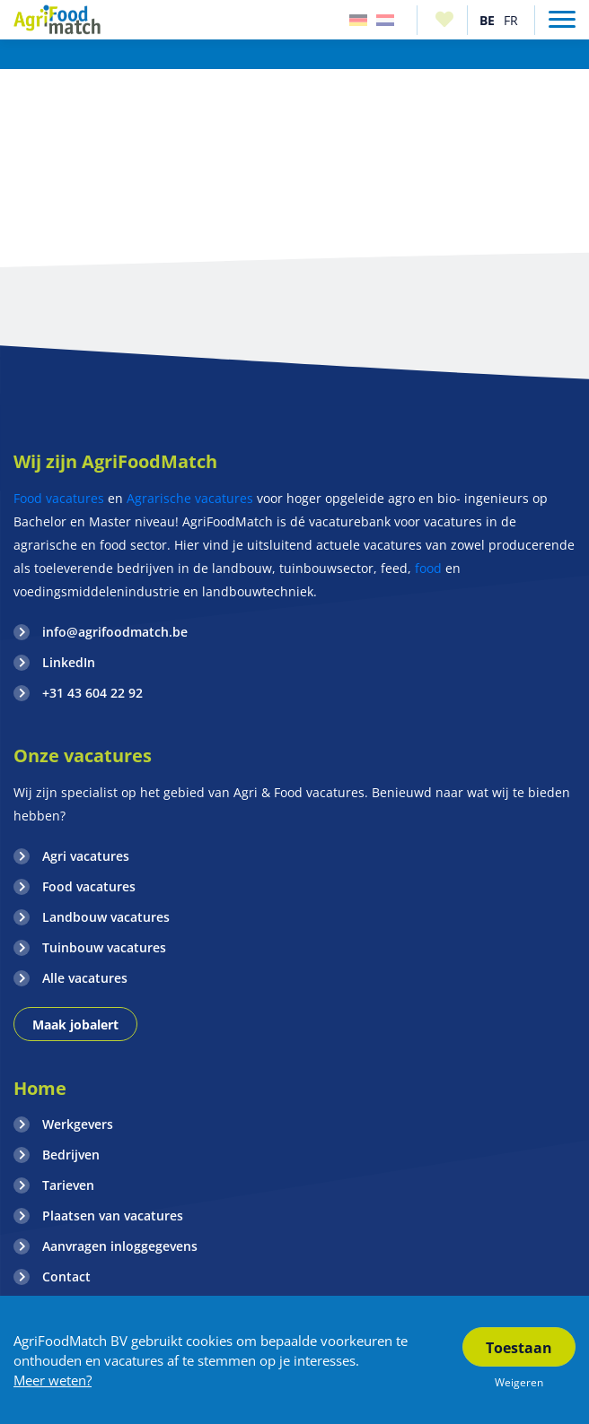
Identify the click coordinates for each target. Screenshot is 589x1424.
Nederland (385, 20)
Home (39, 1088)
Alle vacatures (84, 977)
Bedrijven (71, 1154)
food (428, 568)
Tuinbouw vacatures (104, 947)
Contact (66, 1276)
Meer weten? (52, 1380)
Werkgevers (77, 1124)
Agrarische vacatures (190, 498)
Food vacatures (58, 498)
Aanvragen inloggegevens (120, 1246)
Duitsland (358, 20)
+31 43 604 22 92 (92, 692)
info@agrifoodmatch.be (115, 631)
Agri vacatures (85, 855)
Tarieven (68, 1185)
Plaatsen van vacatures (112, 1215)
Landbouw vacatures (106, 916)
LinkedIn (68, 662)
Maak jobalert (75, 1024)
